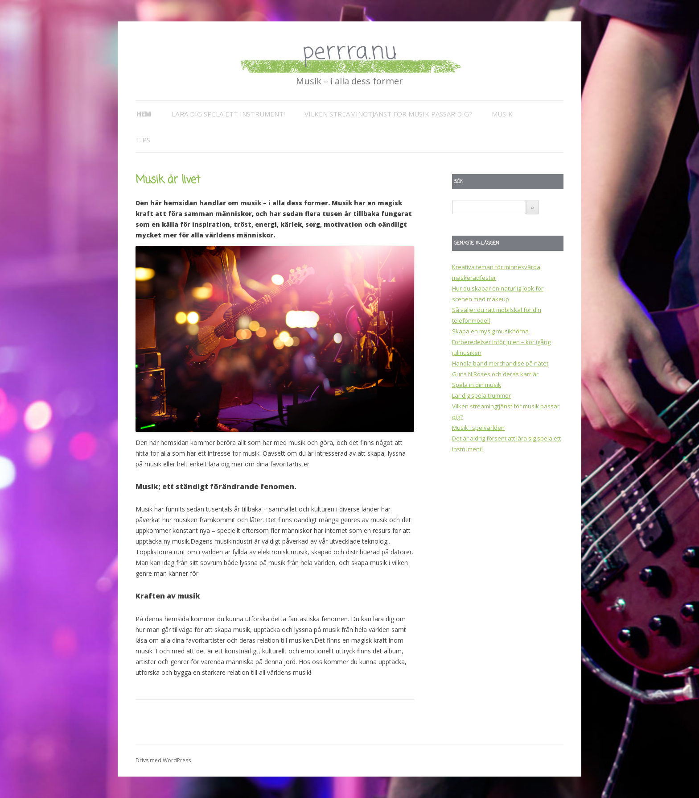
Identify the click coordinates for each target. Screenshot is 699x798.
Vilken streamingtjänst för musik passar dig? (388, 113)
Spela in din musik (476, 385)
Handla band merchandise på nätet (500, 363)
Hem (143, 113)
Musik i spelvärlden (478, 428)
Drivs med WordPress (163, 760)
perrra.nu (349, 52)
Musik (502, 113)
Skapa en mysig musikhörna (490, 331)
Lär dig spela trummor (481, 395)
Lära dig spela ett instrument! (228, 113)
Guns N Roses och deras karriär (495, 374)
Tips (143, 139)
